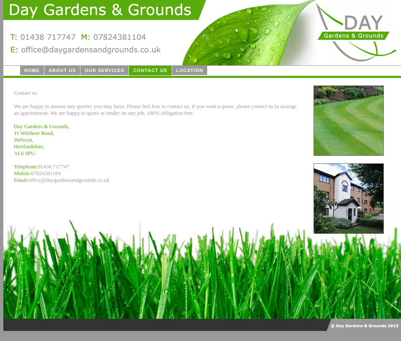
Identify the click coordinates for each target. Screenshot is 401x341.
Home (32, 70)
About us (62, 70)
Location (189, 70)
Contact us (150, 70)
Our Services (104, 70)
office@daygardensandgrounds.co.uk (69, 180)
